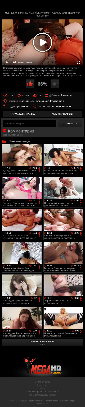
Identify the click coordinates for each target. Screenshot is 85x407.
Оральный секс (26, 101)
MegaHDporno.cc (50, 5)
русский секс (49, 106)
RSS (42, 388)
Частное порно (42, 101)
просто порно (22, 106)
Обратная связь (42, 382)
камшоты (66, 106)
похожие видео (22, 113)
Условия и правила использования (42, 392)
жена (58, 106)
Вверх (80, 400)
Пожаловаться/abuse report (42, 395)
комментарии (62, 113)
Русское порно (57, 101)
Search (79, 5)
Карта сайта (42, 385)
